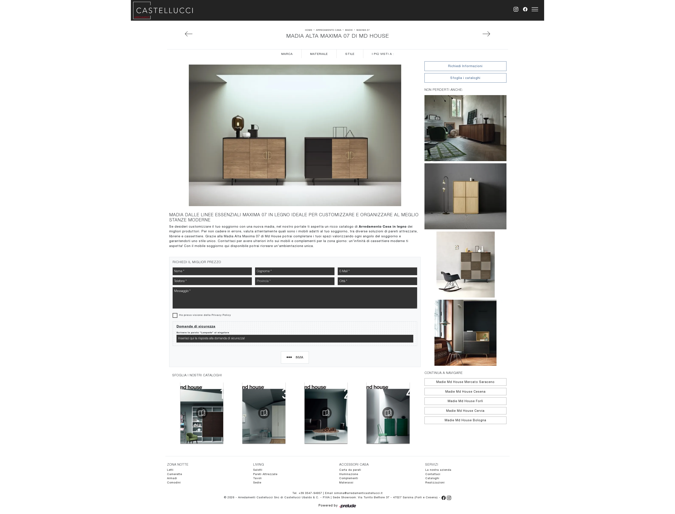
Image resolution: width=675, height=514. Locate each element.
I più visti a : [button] (383, 54)
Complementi (348, 478)
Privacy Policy (221, 314)
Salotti (257, 469)
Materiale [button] (319, 54)
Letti (170, 469)
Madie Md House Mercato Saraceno (465, 382)
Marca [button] (287, 54)
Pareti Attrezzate (265, 474)
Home (308, 30)
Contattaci (432, 474)
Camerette (174, 474)
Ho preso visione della (205, 314)
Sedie (257, 482)
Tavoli (257, 478)
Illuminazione (348, 474)
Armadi (172, 478)
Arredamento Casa (328, 30)
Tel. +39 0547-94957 (307, 493)
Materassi (346, 482)
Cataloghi (432, 478)
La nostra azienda (438, 469)
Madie (349, 30)
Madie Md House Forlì (465, 401)
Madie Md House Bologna (465, 420)
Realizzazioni (435, 482)
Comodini (174, 482)
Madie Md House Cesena (465, 391)
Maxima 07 (363, 30)
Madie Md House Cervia (465, 410)
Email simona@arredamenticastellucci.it (354, 493)
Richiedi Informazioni (465, 66)
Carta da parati (350, 469)
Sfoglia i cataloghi (465, 78)
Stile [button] (350, 54)
